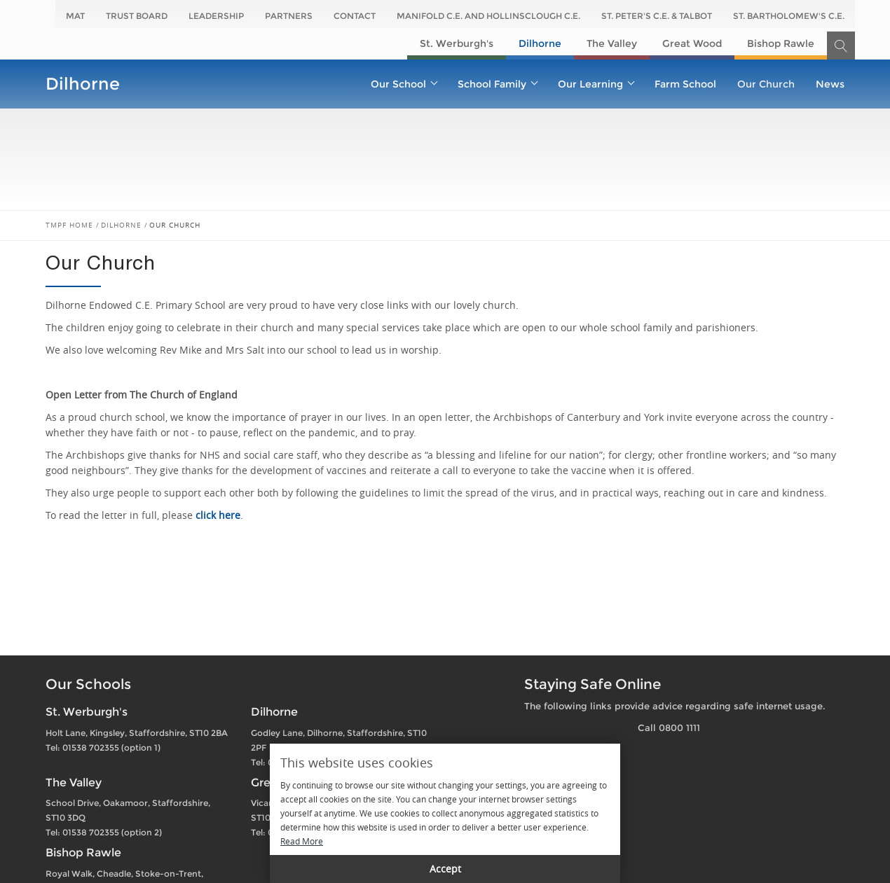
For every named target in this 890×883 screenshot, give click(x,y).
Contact (355, 16)
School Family (497, 84)
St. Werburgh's (456, 43)
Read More (301, 841)
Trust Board (136, 16)
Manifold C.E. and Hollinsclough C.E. (488, 16)
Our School (404, 84)
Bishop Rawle (780, 43)
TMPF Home (69, 225)
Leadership (216, 16)
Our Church (766, 84)
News (830, 84)
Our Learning (596, 84)
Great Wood (692, 43)
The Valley (612, 43)
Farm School (685, 84)
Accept (445, 868)
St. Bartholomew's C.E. (788, 16)
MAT (75, 16)
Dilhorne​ (540, 43)
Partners (289, 16)
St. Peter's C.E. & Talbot (656, 16)
